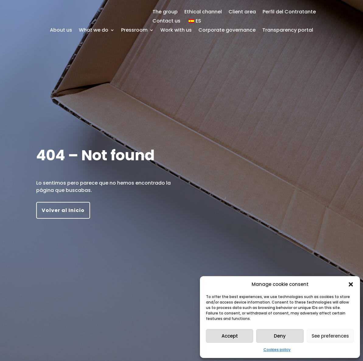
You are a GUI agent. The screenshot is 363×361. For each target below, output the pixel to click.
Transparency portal (287, 30)
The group (165, 12)
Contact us (166, 21)
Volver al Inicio (63, 210)
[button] (351, 284)
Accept (230, 336)
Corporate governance (227, 30)
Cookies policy (277, 349)
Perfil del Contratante (289, 12)
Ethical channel (203, 12)
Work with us (176, 30)
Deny (280, 336)
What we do (93, 30)
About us (61, 30)
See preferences (330, 336)
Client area (242, 12)
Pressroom (134, 30)
